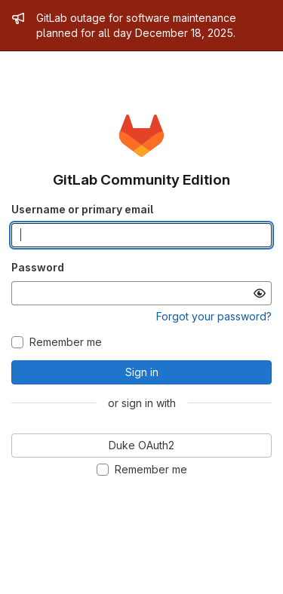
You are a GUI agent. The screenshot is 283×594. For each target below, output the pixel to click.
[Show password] (260, 293)
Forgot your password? (214, 316)
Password (37, 267)
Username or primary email (82, 209)
